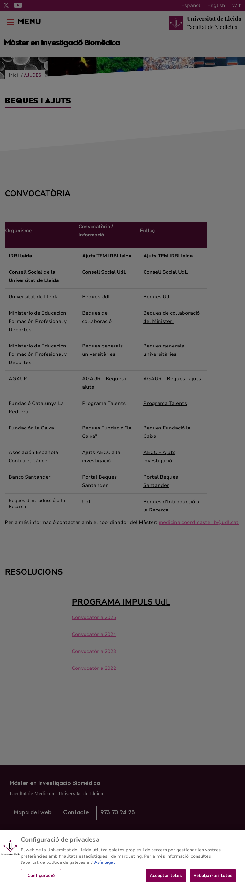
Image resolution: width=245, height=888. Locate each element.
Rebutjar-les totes (212, 880)
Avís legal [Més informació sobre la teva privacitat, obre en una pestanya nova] (104, 867)
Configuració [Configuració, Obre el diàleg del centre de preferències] (41, 880)
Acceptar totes (166, 880)
